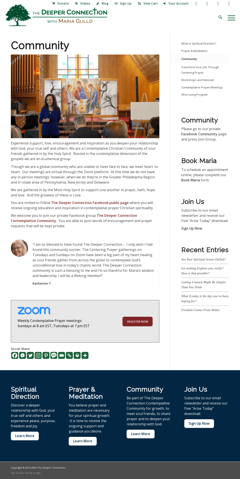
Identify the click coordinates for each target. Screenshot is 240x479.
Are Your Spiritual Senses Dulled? (203, 259)
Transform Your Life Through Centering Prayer (200, 70)
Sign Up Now (191, 228)
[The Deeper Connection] (56, 15)
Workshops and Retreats (197, 80)
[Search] (220, 17)
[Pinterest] (45, 355)
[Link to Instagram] (218, 3)
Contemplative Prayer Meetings (202, 87)
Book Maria (190, 180)
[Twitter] (30, 355)
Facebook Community (199, 134)
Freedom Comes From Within (200, 310)
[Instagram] (38, 355)
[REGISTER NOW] (137, 322)
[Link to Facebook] (196, 3)
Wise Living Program (194, 94)
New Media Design (30, 472)
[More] (85, 355)
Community (189, 59)
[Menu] (230, 17)
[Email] (61, 355)
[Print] (77, 355)
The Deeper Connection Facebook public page (90, 202)
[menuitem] (61, 3)
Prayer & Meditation (194, 51)
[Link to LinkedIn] (229, 3)
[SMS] (53, 355)
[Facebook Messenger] (22, 355)
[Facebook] (14, 355)
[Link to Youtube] (207, 3)
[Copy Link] (69, 355)
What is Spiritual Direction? (198, 43)
